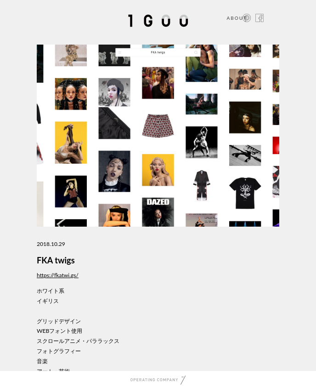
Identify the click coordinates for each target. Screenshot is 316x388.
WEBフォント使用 (59, 330)
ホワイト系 (50, 290)
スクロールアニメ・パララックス (78, 340)
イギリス (48, 300)
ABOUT (236, 18)
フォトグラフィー (59, 351)
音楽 (42, 361)
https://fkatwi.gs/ (58, 275)
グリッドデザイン (59, 321)
